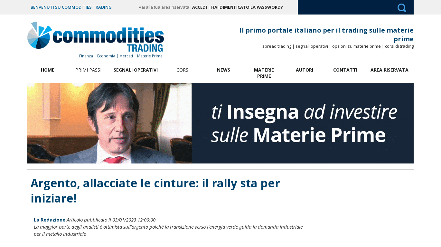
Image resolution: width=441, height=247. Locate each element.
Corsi (183, 70)
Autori (304, 70)
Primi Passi (88, 70)
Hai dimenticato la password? (247, 7)
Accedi (199, 7)
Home (47, 70)
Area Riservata (389, 70)
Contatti (345, 70)
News (223, 70)
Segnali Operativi (136, 70)
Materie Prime (264, 73)
